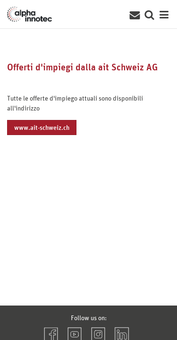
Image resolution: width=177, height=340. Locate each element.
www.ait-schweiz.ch (41, 127)
